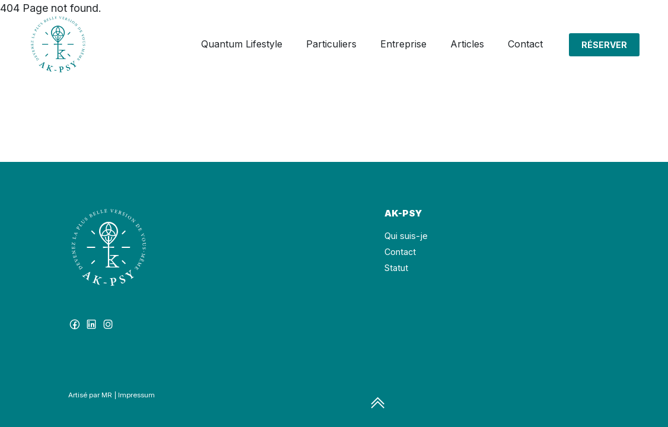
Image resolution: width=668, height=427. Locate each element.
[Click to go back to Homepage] (58, 44)
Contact (400, 252)
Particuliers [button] (331, 44)
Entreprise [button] (403, 44)
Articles (467, 44)
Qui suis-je (406, 236)
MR (106, 395)
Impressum (136, 395)
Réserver (604, 45)
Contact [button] (525, 44)
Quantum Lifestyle (241, 44)
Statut (396, 268)
